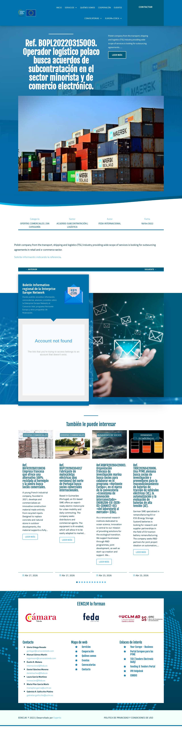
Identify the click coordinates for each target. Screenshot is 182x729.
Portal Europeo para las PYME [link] (141, 656)
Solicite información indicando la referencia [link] (37, 260)
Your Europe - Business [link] (141, 649)
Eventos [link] (118, 7)
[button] (77, 585)
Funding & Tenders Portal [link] (142, 669)
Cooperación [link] (104, 7)
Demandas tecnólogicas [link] (146, 439)
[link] (31, 272)
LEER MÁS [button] (117, 58)
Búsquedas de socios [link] (109, 438)
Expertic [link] (57, 720)
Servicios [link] (69, 7)
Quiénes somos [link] (87, 7)
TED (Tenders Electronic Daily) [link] (141, 663)
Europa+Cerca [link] (112, 18)
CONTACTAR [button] (145, 7)
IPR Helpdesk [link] (136, 674)
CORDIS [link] (133, 678)
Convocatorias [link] (91, 18)
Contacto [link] (86, 672)
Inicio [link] (59, 7)
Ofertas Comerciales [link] (35, 438)
